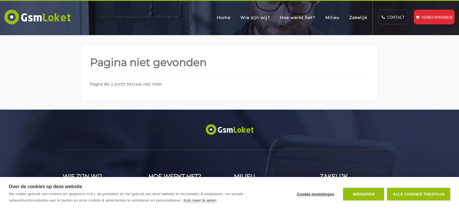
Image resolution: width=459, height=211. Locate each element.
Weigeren (364, 194)
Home (223, 17)
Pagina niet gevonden (148, 62)
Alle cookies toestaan (418, 194)
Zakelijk (358, 17)
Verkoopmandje (434, 17)
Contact (393, 17)
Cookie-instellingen (315, 194)
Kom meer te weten (200, 200)
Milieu (332, 17)
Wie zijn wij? (255, 17)
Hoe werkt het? (297, 17)
